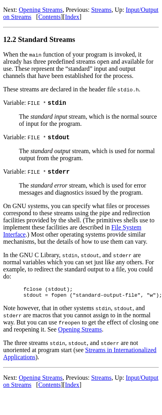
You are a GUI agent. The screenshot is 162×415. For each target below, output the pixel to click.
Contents (49, 16)
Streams (101, 9)
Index (72, 16)
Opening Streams (41, 9)
